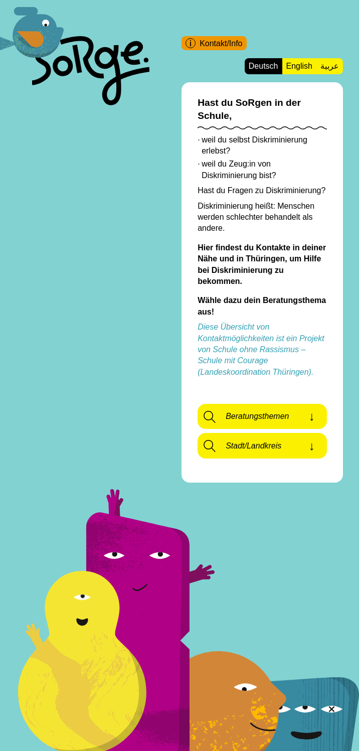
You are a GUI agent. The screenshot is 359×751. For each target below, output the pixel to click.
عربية (329, 66)
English (299, 66)
